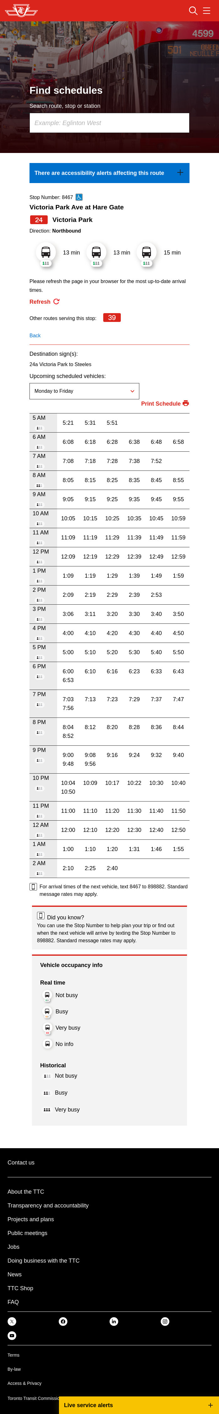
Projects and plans (31, 1219)
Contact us (21, 1162)
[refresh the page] (44, 301)
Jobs (13, 1247)
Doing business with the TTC (44, 1261)
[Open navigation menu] (206, 10)
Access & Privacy (24, 1383)
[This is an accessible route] (79, 197)
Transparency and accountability (48, 1205)
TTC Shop (20, 1288)
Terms (13, 1355)
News (15, 1274)
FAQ (13, 1302)
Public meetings (27, 1233)
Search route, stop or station (64, 106)
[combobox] (109, 123)
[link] (109, 173)
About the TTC (26, 1192)
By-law (14, 1369)
